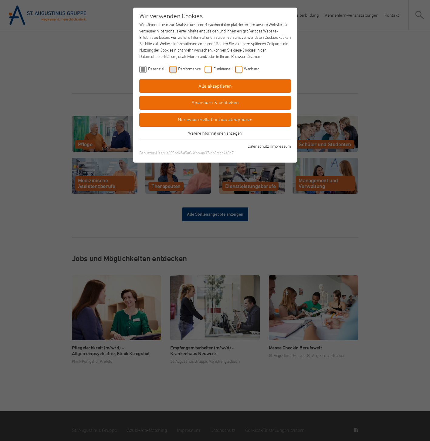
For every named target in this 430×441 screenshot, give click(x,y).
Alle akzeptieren (215, 86)
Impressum (281, 146)
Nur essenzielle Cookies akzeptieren (215, 119)
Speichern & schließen (215, 102)
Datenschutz (258, 146)
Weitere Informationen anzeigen (215, 133)
